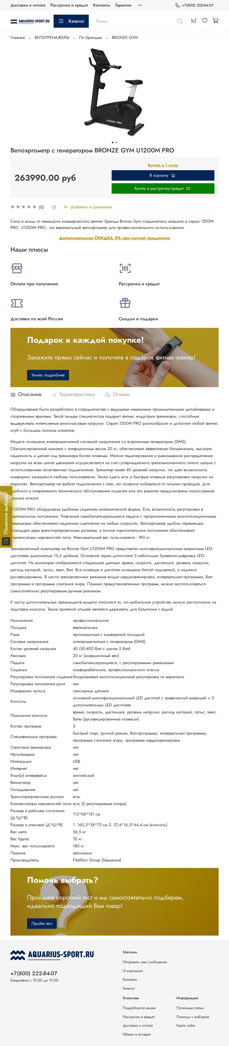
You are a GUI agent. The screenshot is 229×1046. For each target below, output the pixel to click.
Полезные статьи (190, 1007)
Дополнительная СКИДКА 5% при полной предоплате (114, 238)
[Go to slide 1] (112, 142)
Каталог (71, 21)
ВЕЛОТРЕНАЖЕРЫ (52, 37)
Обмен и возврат (137, 1034)
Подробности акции (139, 1007)
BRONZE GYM (125, 37)
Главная (17, 37)
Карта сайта (185, 1025)
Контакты (101, 5)
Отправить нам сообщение (145, 962)
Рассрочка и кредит (69, 5)
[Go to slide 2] (116, 142)
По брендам (90, 37)
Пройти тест (41, 923)
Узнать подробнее (48, 375)
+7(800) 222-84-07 (194, 5)
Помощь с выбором (192, 1016)
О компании (133, 970)
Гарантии (123, 5)
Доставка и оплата (27, 5)
